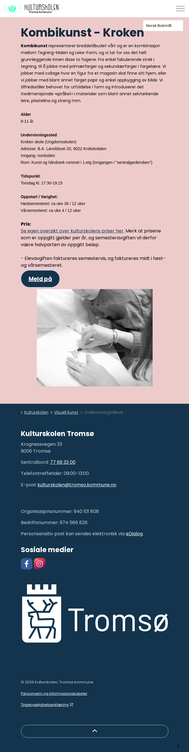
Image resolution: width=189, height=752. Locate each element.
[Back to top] (94, 731)
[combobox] (163, 25)
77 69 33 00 (62, 462)
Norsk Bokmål (159, 25)
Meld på (40, 279)
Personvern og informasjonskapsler (54, 693)
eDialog (134, 533)
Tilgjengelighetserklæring (47, 704)
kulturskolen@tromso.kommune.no (76, 485)
